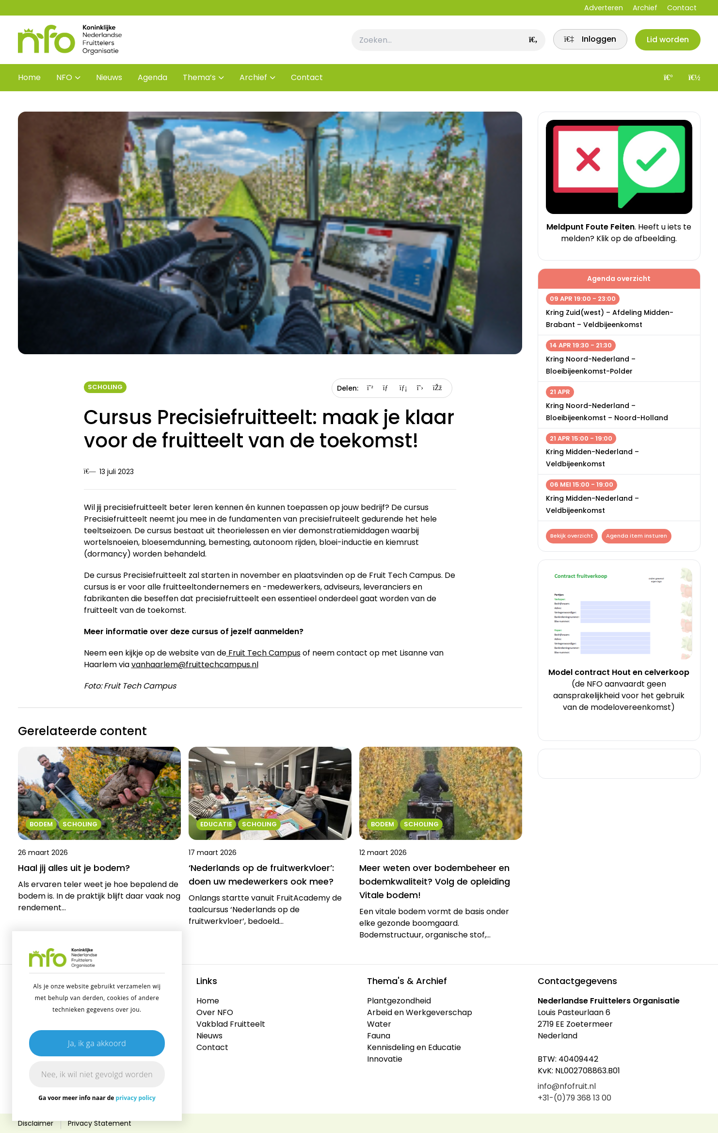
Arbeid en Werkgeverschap (419, 1012)
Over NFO (214, 1012)
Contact (682, 8)
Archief (645, 8)
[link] (586, 42)
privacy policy (136, 1098)
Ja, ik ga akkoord (97, 1043)
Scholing (105, 387)
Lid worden (667, 42)
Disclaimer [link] (35, 1123)
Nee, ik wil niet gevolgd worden (97, 1074)
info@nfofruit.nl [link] (567, 1086)
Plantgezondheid (399, 1000)
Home (29, 82)
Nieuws (109, 82)
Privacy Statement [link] (99, 1123)
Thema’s (199, 82)
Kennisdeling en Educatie (414, 1047)
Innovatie (384, 1059)
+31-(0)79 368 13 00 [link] (574, 1097)
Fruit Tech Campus (263, 652)
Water (379, 1024)
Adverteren (603, 8)
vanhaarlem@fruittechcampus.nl (194, 664)
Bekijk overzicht (572, 536)
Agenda (152, 82)
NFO (64, 82)
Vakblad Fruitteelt (230, 1024)
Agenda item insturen (638, 536)
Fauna (378, 1035)
